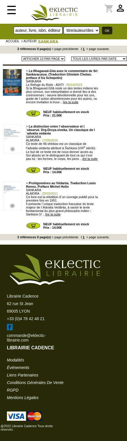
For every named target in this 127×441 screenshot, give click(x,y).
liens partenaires (22, 375)
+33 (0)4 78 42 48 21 (25, 318)
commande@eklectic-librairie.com (26, 337)
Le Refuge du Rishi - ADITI (45, 84)
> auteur (29, 41)
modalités (15, 360)
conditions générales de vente (35, 382)
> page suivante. (97, 49)
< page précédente (65, 49)
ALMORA (32, 140)
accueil (13, 41)
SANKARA (48, 41)
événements (18, 367)
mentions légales (23, 397)
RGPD (12, 390)
